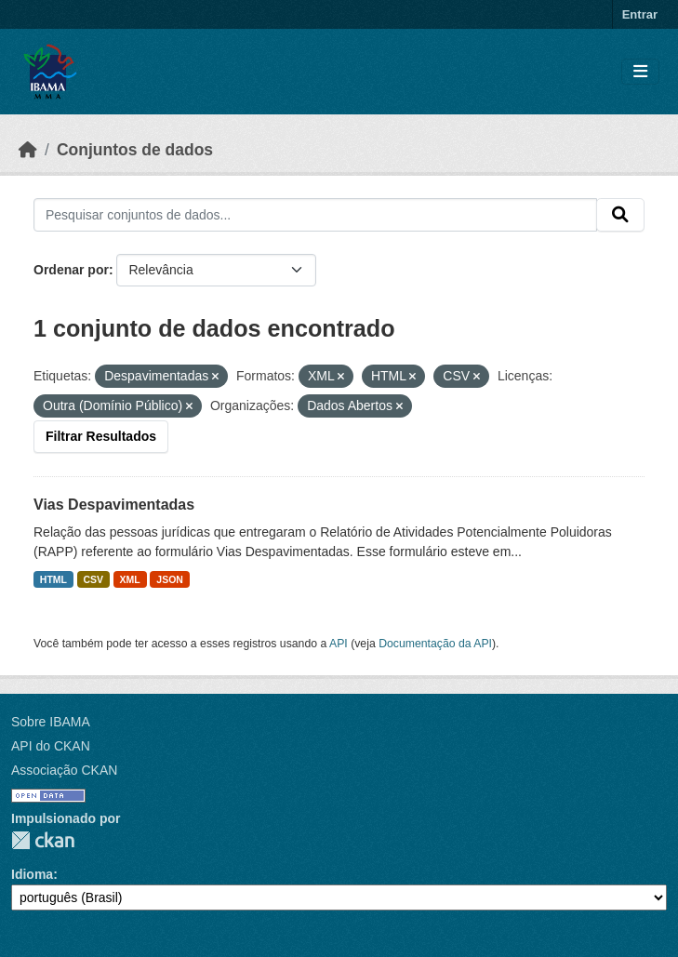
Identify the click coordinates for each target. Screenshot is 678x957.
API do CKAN (50, 745)
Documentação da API (435, 643)
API (338, 643)
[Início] (28, 149)
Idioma (32, 874)
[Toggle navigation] (640, 72)
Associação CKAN (64, 770)
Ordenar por (71, 269)
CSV (94, 579)
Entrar (640, 14)
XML (130, 579)
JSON (169, 579)
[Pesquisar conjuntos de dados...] (315, 215)
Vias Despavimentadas (113, 504)
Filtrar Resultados (101, 436)
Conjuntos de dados (135, 149)
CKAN (42, 840)
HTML (53, 579)
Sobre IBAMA (50, 721)
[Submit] (620, 215)
